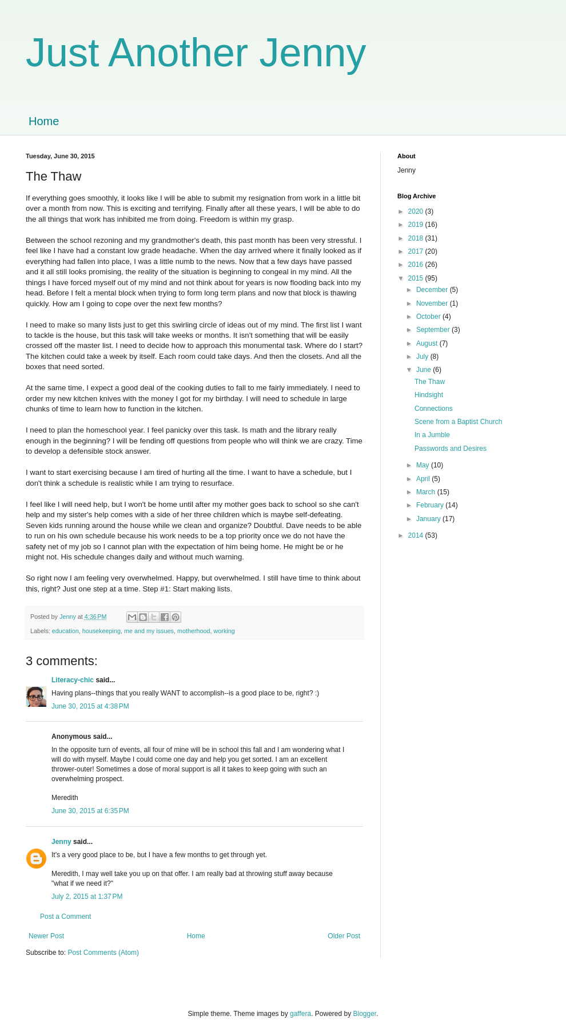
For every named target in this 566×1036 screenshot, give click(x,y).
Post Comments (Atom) (103, 953)
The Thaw (429, 382)
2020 (416, 211)
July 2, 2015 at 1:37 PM (86, 897)
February (430, 505)
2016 (416, 265)
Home (44, 121)
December (433, 290)
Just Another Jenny (196, 52)
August (428, 343)
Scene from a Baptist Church (458, 422)
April (424, 479)
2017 (416, 251)
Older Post (344, 936)
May (423, 465)
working (224, 630)
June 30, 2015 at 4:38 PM (90, 706)
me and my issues (149, 630)
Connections (433, 409)
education (65, 630)
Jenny (61, 842)
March (426, 492)
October (429, 317)
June (424, 370)
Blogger (365, 1014)
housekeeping (101, 630)
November (433, 303)
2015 (416, 278)
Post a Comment (65, 917)
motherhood (193, 630)
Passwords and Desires (450, 449)
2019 (416, 225)
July (423, 357)
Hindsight (428, 395)
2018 (416, 238)
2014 (416, 535)
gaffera (300, 1014)
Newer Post (46, 936)
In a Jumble (432, 435)
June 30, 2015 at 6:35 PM (90, 811)
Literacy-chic (72, 680)
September (434, 330)
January (429, 519)
